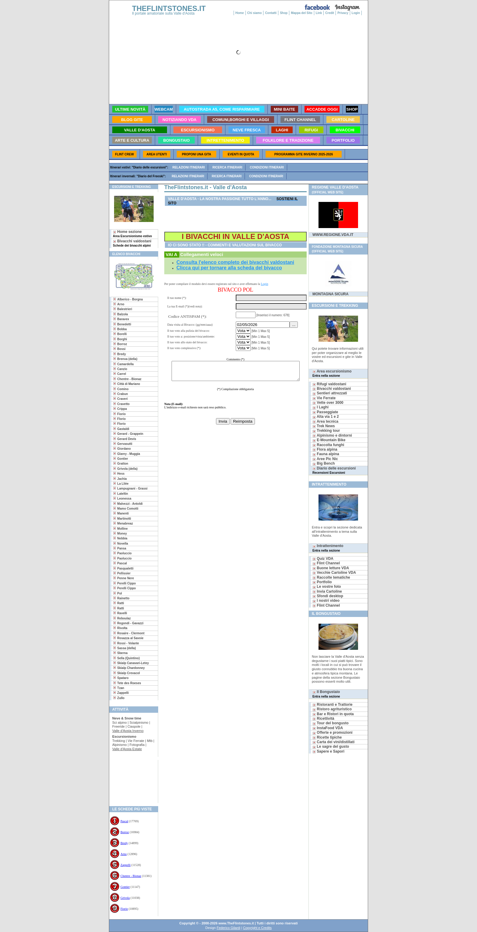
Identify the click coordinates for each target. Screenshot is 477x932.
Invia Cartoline (327, 591)
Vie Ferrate (324, 398)
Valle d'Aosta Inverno (128, 731)
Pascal (124, 821)
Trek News (323, 426)
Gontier (125, 887)
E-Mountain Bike (328, 440)
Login (356, 13)
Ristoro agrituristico (332, 709)
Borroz (124, 832)
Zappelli (125, 865)
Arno (123, 854)
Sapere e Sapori (328, 751)
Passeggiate (325, 412)
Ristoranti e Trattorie (332, 704)
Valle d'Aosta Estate (127, 749)
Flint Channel (326, 563)
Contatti (271, 13)
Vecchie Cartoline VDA (334, 572)
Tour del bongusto (330, 723)
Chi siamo (254, 13)
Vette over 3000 (327, 402)
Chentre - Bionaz (130, 876)
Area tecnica (325, 421)
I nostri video (325, 600)
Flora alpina (324, 449)
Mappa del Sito (301, 13)
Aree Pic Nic (325, 459)
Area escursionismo (332, 373)
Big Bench (323, 463)
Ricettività (323, 718)
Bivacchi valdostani (132, 243)
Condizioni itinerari (267, 167)
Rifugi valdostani (329, 384)
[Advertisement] (131, 779)
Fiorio (124, 908)
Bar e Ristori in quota (333, 714)
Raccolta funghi (328, 445)
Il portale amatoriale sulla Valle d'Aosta (163, 13)
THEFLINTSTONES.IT (169, 8)
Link (319, 13)
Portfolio (322, 582)
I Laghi (320, 407)
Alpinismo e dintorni (332, 435)
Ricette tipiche (327, 737)
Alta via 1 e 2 (325, 416)
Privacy (342, 13)
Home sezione (132, 234)
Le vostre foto (326, 586)
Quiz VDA (322, 558)
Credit (329, 13)
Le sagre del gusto (330, 746)
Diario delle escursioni (334, 470)
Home (239, 13)
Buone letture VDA (330, 568)
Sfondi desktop (327, 596)
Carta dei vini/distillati (333, 742)
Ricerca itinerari (227, 167)
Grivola (125, 897)
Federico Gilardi (228, 928)
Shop (283, 13)
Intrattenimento (327, 548)
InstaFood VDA (327, 728)
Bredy (124, 843)
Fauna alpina (325, 454)
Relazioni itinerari (188, 167)
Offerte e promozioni (332, 732)
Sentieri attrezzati (329, 393)
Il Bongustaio (326, 694)
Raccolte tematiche (331, 577)
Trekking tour (326, 430)
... (294, 324)
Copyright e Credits (257, 928)
